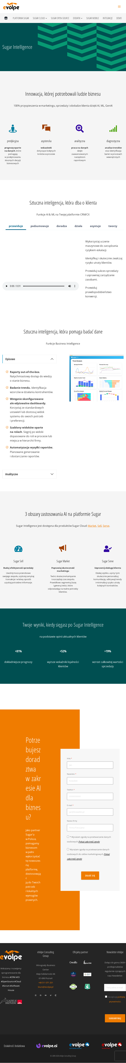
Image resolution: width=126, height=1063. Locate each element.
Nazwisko (71, 774)
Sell (100, 526)
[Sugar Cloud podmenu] (46, 18)
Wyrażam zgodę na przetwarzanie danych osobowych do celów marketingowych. (88, 854)
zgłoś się (90, 875)
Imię (68, 758)
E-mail (69, 805)
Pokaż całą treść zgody (89, 841)
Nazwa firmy (72, 821)
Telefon (70, 790)
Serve (106, 526)
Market (92, 526)
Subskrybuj (115, 1018)
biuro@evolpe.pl (45, 986)
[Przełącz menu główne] (119, 6)
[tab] (16, 226)
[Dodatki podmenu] (81, 18)
